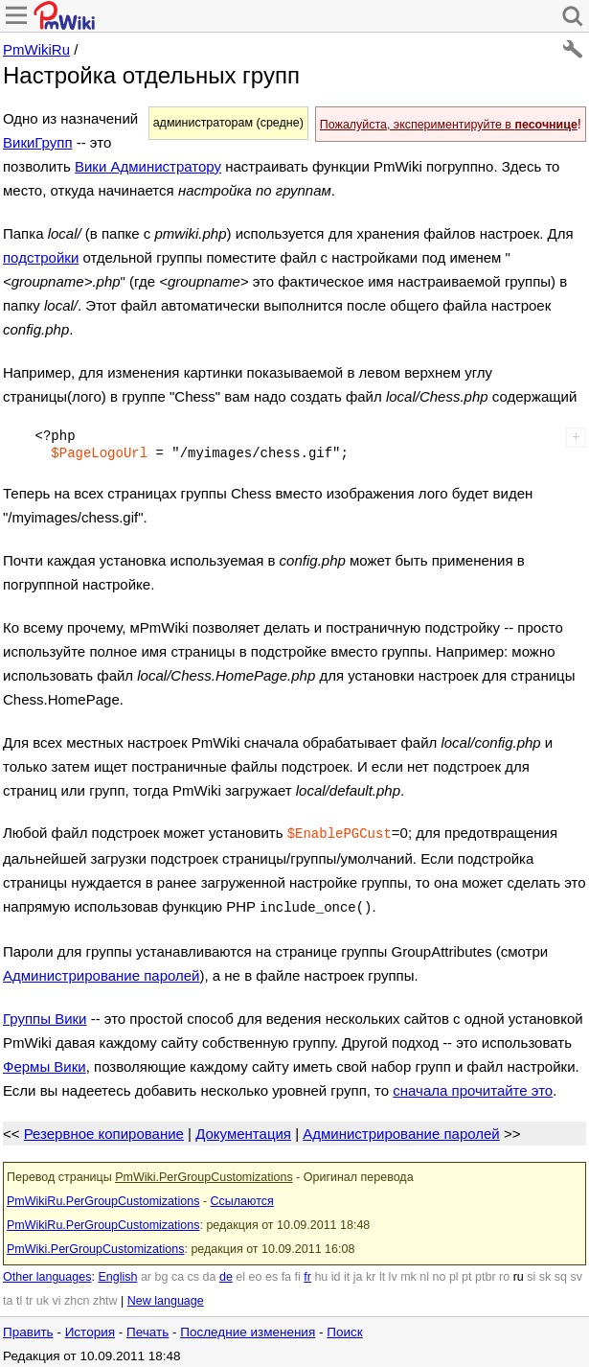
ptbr (485, 1273)
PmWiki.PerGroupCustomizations (203, 1173)
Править (28, 1328)
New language (165, 1297)
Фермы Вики (44, 1062)
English (117, 1273)
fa (286, 1273)
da (209, 1273)
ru (518, 1273)
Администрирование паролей (101, 971)
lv (393, 1273)
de (226, 1273)
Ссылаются (242, 1197)
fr (307, 1273)
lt (382, 1273)
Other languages (47, 1273)
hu (321, 1273)
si (531, 1273)
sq (561, 1273)
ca (177, 1273)
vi (56, 1297)
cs (194, 1273)
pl (454, 1273)
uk (42, 1297)
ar (146, 1273)
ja (358, 1273)
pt (466, 1273)
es (271, 1273)
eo (255, 1273)
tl (19, 1297)
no (439, 1273)
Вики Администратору (148, 166)
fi (298, 1273)
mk (408, 1273)
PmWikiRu (36, 49)
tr (30, 1297)
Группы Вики (44, 1015)
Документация (243, 1130)
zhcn (76, 1297)
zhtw (105, 1297)
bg (161, 1273)
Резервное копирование (104, 1130)
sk (545, 1273)
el (240, 1273)
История (90, 1328)
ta (7, 1297)
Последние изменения (247, 1328)
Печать (147, 1328)
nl (424, 1273)
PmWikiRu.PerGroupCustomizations (103, 1197)
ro (504, 1273)
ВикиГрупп (38, 142)
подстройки (41, 257)
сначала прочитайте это (473, 1086)
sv (576, 1273)
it (347, 1273)
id (336, 1273)
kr (370, 1273)
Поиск (344, 1328)
